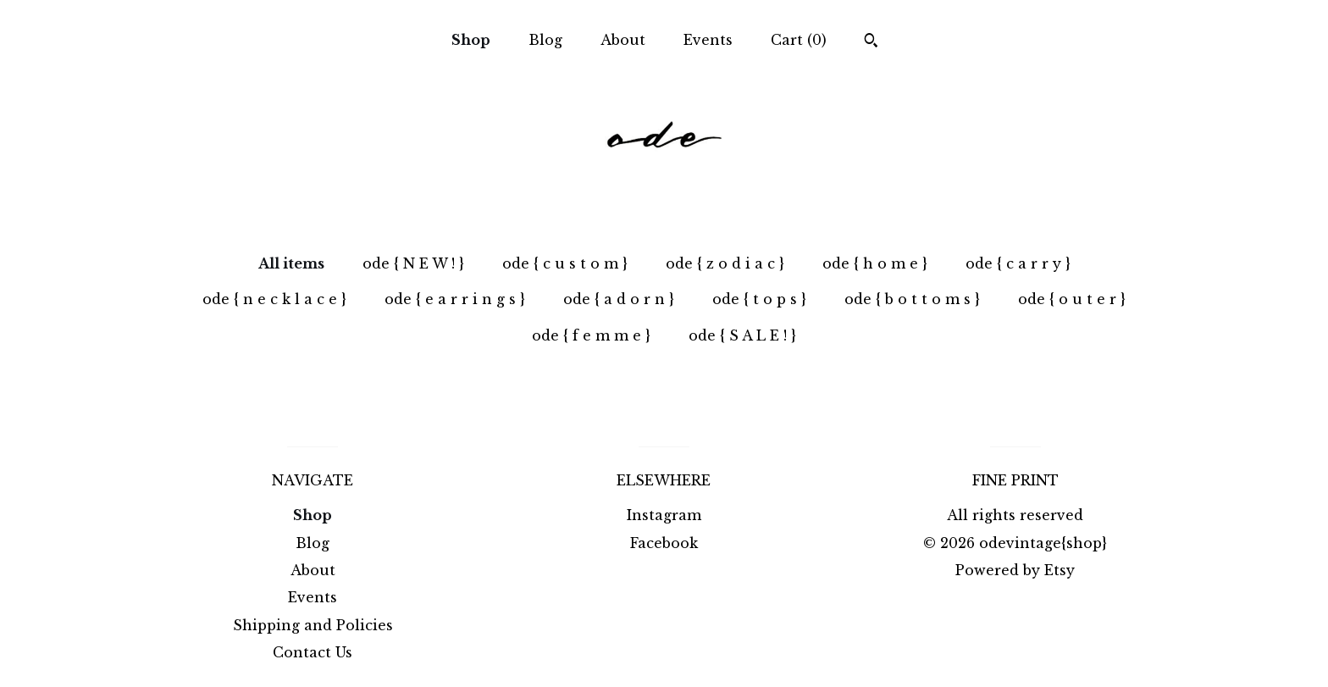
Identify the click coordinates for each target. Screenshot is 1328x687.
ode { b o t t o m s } (912, 299)
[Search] (871, 42)
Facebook (664, 543)
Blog (545, 39)
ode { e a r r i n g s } (455, 299)
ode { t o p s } (759, 299)
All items (291, 263)
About (622, 39)
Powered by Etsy (1015, 570)
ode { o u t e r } (1072, 299)
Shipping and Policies (313, 625)
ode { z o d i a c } (725, 263)
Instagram (664, 515)
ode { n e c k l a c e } (274, 299)
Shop (470, 39)
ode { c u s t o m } (565, 263)
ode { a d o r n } (618, 299)
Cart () (799, 39)
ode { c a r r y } (1018, 263)
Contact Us (312, 652)
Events (708, 39)
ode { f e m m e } (591, 335)
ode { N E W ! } (413, 263)
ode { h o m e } (874, 263)
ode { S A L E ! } (742, 335)
